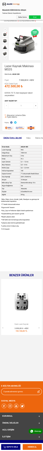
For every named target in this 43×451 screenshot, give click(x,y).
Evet (34, 17)
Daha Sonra (22, 17)
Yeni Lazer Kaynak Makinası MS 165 (21, 324)
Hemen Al (32, 447)
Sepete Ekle (12, 447)
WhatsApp (37, 431)
